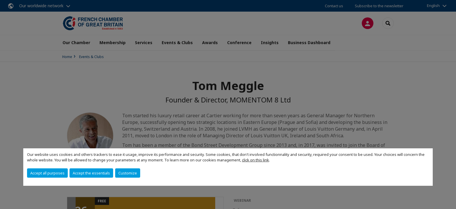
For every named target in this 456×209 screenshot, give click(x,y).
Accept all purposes (47, 173)
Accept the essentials (91, 173)
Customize (127, 173)
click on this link (255, 160)
